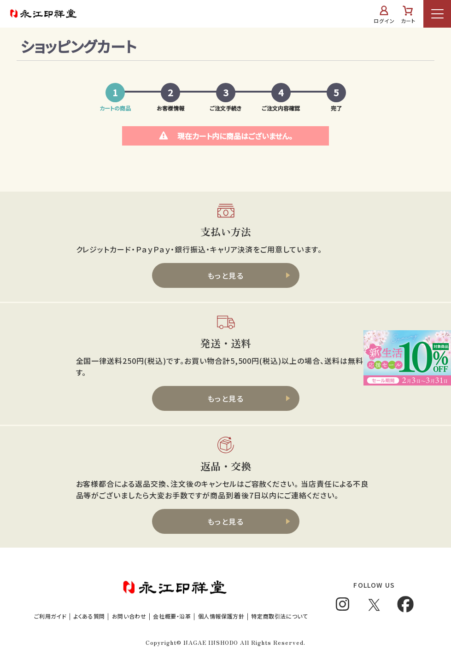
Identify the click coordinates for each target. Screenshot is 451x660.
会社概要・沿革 (172, 616)
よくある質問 (89, 616)
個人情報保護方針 (221, 616)
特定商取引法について (279, 616)
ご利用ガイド (50, 616)
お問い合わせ (129, 616)
